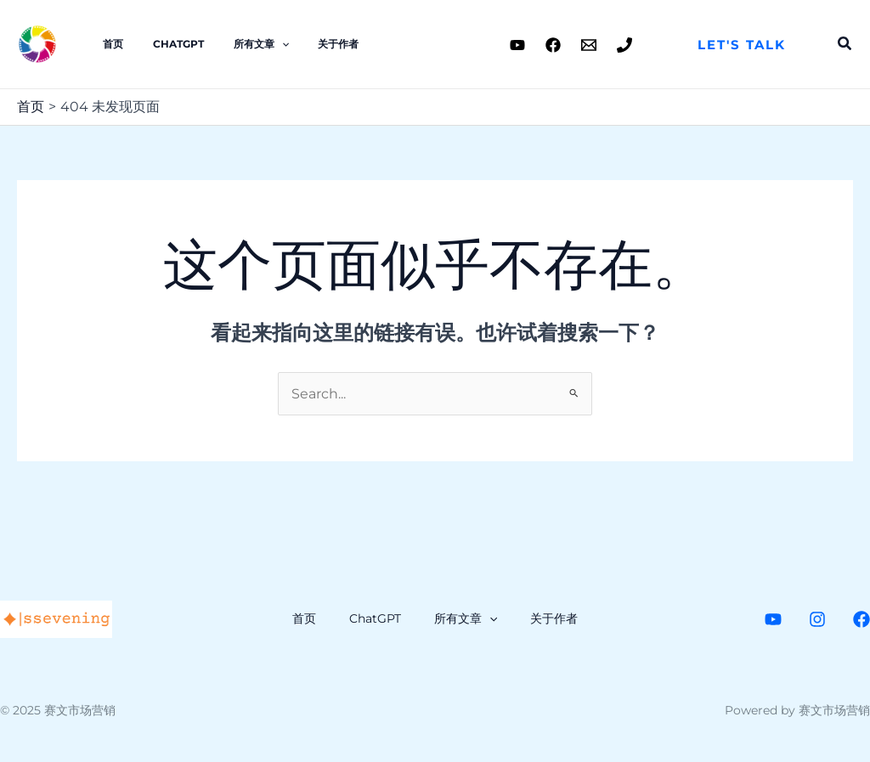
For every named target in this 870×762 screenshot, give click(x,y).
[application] (258, 44)
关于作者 (306, 43)
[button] (742, 44)
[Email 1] (588, 45)
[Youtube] (517, 45)
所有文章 (238, 44)
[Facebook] (553, 45)
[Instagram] (817, 620)
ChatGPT (164, 43)
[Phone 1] (624, 45)
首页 (109, 43)
